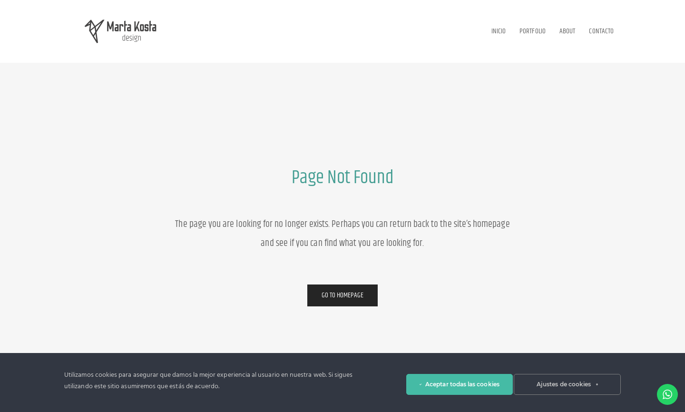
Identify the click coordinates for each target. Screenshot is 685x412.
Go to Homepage (343, 295)
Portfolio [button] (532, 31)
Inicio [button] (498, 31)
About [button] (567, 31)
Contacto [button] (601, 31)
